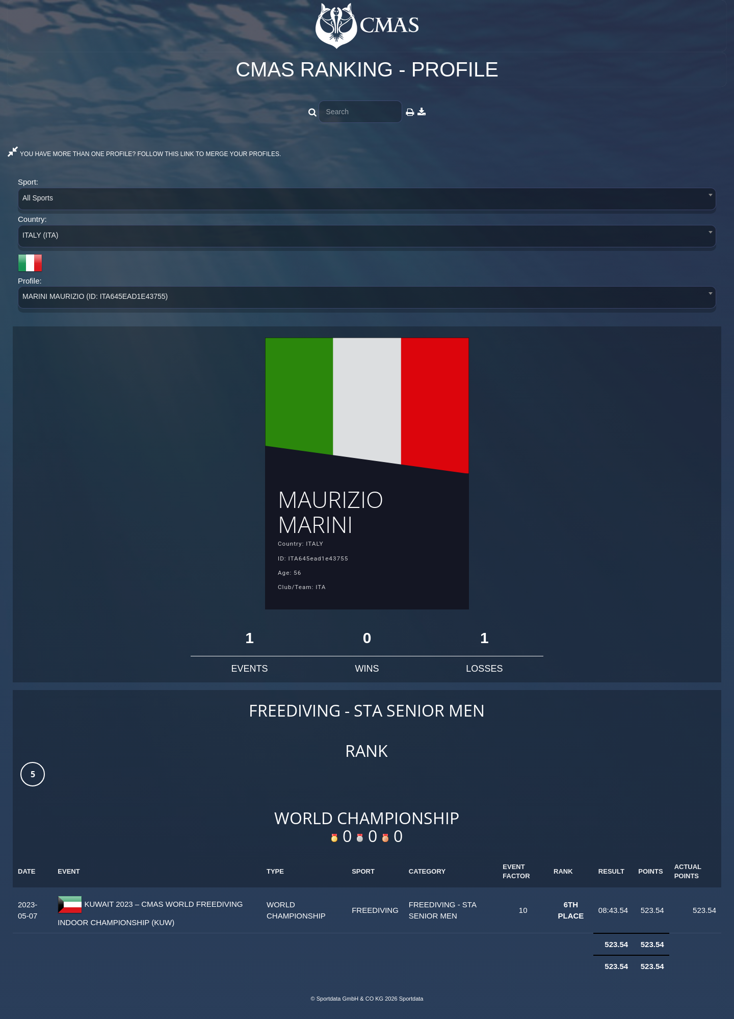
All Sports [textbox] (37, 198)
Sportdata (411, 1002)
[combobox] (367, 201)
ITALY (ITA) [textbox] (40, 235)
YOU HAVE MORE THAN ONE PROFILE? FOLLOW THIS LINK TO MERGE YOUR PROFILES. (144, 154)
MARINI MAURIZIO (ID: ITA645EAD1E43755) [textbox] (95, 296)
